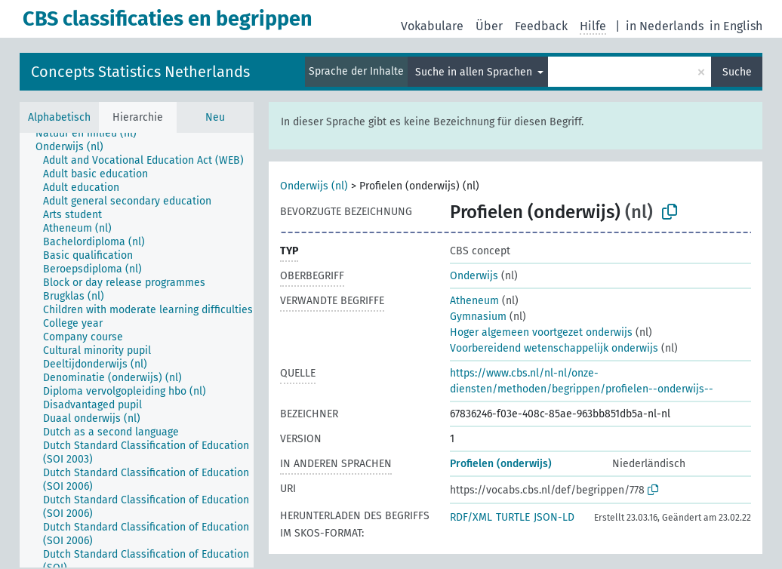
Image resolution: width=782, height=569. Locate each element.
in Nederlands (664, 26)
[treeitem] (92, 133)
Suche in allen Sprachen (475, 72)
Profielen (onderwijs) (501, 463)
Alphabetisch (59, 117)
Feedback (541, 26)
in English (736, 26)
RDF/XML (471, 517)
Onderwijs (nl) (314, 186)
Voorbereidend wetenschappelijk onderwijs (554, 348)
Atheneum (474, 300)
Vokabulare (432, 26)
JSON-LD (554, 517)
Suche (737, 72)
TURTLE (513, 517)
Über (489, 26)
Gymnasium (478, 316)
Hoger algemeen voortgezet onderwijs (541, 332)
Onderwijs (474, 275)
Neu (215, 117)
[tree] (137, 350)
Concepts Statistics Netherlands (140, 72)
